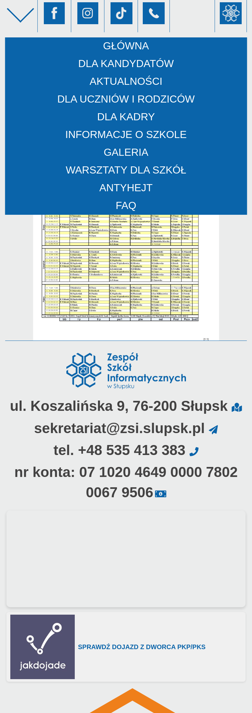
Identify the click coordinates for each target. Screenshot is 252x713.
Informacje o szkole (126, 134)
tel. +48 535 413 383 (119, 450)
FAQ (126, 205)
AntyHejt (125, 187)
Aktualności (126, 81)
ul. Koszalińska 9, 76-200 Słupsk (119, 406)
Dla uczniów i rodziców (126, 99)
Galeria (126, 152)
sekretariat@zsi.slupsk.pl (119, 428)
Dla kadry (126, 117)
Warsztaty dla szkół (126, 170)
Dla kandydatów (126, 63)
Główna (126, 46)
